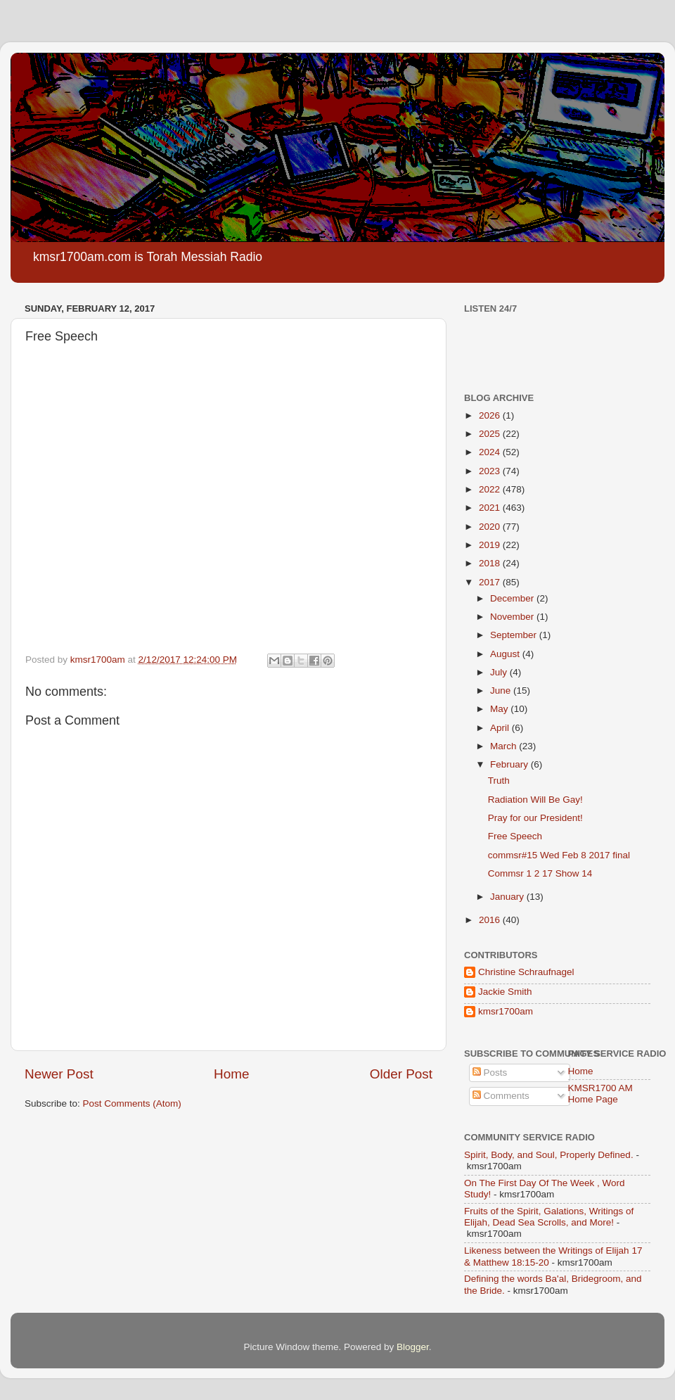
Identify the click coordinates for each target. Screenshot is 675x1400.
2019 (491, 545)
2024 (491, 452)
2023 (491, 471)
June (501, 690)
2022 (491, 489)
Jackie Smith (505, 991)
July (500, 672)
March (504, 746)
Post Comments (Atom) (132, 1103)
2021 (491, 507)
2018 (491, 563)
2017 (491, 582)
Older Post (401, 1074)
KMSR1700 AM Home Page (600, 1094)
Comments (500, 1095)
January (508, 896)
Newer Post (59, 1074)
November (513, 616)
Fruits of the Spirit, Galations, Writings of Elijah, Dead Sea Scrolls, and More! (549, 1217)
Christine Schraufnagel (526, 972)
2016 (491, 920)
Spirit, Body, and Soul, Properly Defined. (549, 1155)
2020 (491, 526)
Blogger (413, 1347)
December (513, 598)
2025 (491, 433)
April (501, 728)
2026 (491, 415)
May (500, 709)
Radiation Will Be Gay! (535, 799)
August (506, 654)
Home (231, 1074)
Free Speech (515, 836)
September (514, 635)
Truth (499, 780)
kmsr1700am (505, 1011)
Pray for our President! (535, 818)
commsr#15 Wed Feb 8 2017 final (559, 855)
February (510, 764)
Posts (490, 1072)
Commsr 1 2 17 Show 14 (540, 873)
